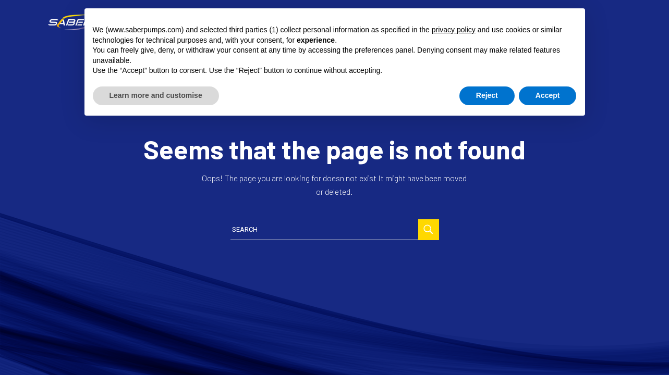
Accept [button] (548, 95)
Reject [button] (487, 95)
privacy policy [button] (454, 30)
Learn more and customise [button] (156, 95)
